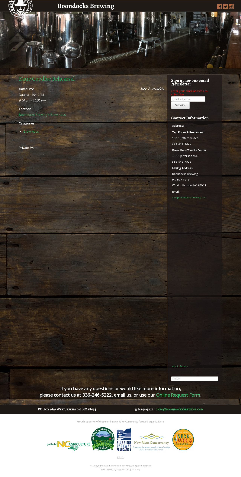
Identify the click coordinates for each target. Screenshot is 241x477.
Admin (120, 457)
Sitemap (136, 469)
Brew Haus (31, 131)
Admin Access (180, 366)
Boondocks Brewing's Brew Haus (42, 115)
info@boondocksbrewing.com (189, 197)
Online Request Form (178, 395)
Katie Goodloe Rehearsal (47, 78)
